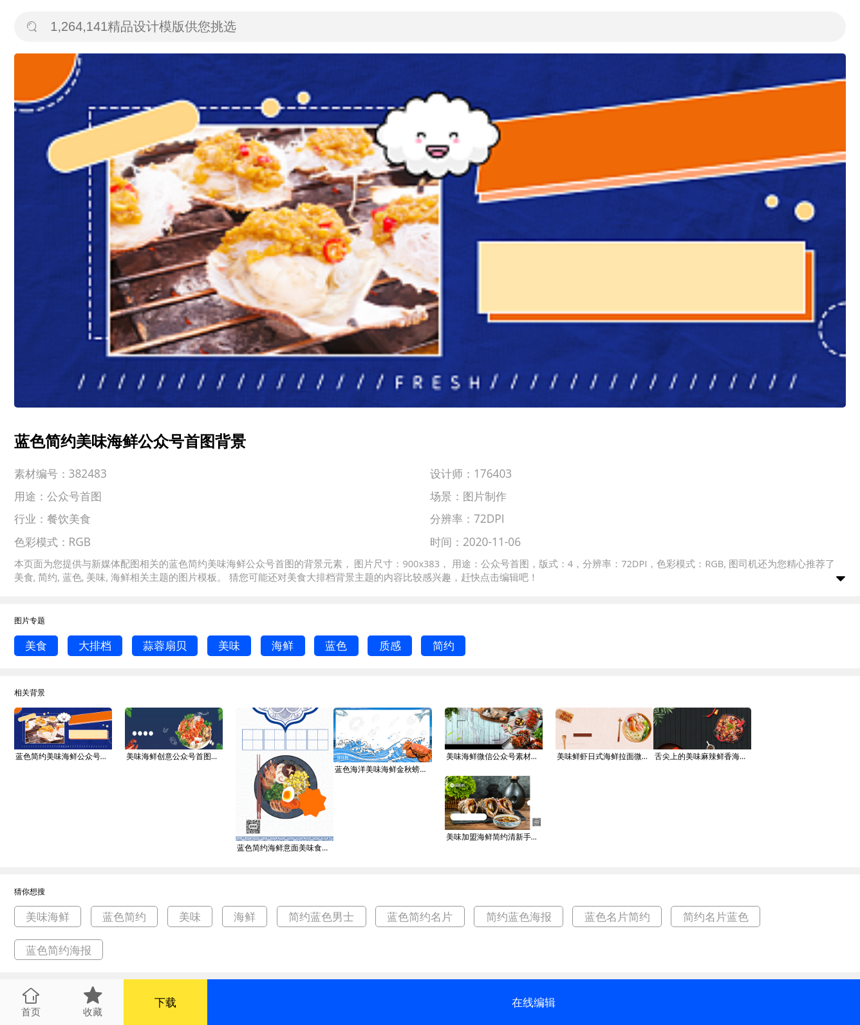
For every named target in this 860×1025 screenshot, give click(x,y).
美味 (229, 645)
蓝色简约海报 (58, 950)
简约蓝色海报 (519, 916)
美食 (36, 645)
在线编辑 (534, 1002)
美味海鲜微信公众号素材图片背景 (494, 756)
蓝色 (336, 645)
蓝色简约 (124, 916)
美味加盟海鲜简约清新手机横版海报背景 (494, 836)
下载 (165, 1002)
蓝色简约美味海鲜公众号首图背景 (63, 756)
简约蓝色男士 (321, 916)
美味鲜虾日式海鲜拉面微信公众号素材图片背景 (605, 756)
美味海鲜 (48, 916)
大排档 (95, 645)
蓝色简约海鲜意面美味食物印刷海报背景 (285, 847)
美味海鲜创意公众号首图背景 (174, 756)
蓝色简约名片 (420, 916)
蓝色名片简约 (617, 916)
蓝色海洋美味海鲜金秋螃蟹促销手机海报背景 (383, 769)
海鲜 (283, 645)
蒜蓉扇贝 (165, 645)
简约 (443, 645)
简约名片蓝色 (716, 916)
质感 (390, 645)
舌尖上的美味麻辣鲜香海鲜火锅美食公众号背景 (703, 756)
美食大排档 (311, 576)
